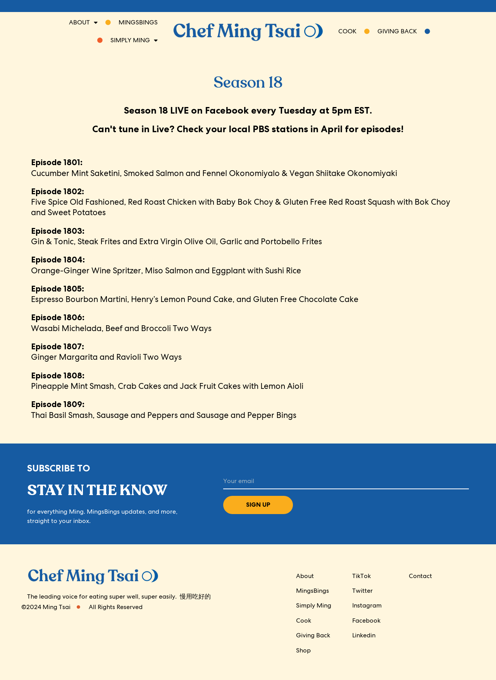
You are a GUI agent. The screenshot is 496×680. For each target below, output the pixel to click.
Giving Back (403, 31)
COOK (354, 31)
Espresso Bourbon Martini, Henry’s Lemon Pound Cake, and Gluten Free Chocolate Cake (194, 293)
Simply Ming (313, 605)
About (83, 22)
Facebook (366, 620)
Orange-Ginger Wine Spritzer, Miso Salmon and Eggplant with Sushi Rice (166, 264)
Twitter (362, 591)
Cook (303, 620)
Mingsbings (131, 22)
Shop (303, 650)
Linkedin (363, 635)
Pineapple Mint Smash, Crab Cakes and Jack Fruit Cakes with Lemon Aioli (167, 380)
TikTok (361, 576)
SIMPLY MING (127, 40)
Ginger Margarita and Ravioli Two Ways (106, 351)
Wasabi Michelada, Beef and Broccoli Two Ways (121, 322)
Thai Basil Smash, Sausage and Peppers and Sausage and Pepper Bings (163, 409)
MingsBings (312, 591)
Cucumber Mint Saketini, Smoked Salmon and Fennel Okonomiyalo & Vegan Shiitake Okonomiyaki (214, 167)
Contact (420, 576)
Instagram (367, 605)
